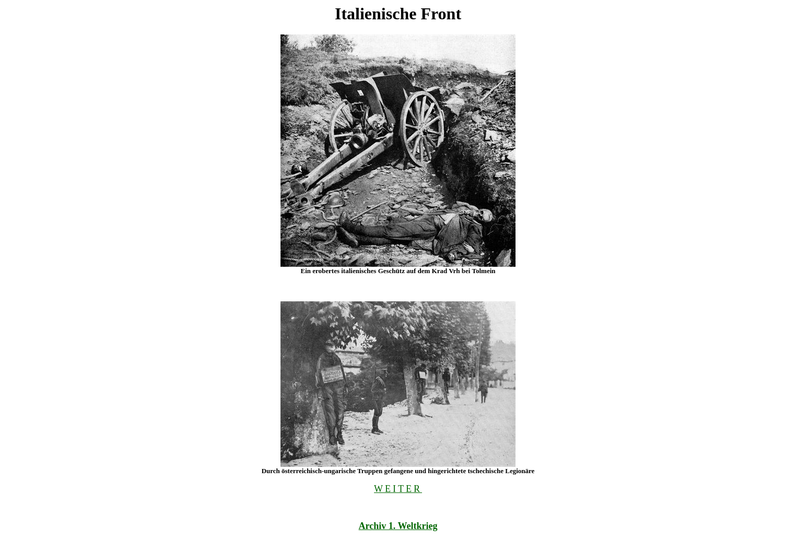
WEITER (398, 489)
